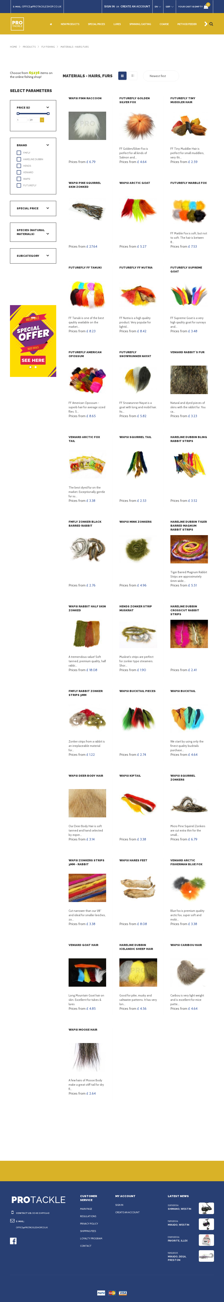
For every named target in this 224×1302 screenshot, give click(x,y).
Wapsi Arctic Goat (133, 183)
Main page (86, 1209)
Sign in (119, 1205)
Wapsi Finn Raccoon (84, 98)
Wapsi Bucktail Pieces (137, 691)
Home (13, 46)
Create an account (128, 1212)
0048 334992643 (39, 1213)
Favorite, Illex (178, 1240)
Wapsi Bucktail (182, 691)
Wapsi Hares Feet (133, 860)
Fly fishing (50, 46)
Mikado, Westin (178, 1224)
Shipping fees (89, 1231)
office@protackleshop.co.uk (44, 6)
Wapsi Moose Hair (83, 1029)
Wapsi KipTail (129, 775)
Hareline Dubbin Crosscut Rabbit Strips (184, 610)
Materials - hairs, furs (78, 46)
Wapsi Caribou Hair (185, 945)
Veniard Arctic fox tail (87, 437)
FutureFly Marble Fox (188, 183)
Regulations (88, 1216)
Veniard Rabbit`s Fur (187, 352)
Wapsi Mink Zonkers (135, 521)
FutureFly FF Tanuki (84, 267)
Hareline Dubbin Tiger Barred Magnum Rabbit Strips (189, 525)
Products (30, 46)
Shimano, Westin (179, 1209)
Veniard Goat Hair (83, 945)
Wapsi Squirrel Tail (135, 437)
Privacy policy (90, 1223)
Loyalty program (92, 1238)
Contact (85, 1246)
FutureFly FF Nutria (135, 267)
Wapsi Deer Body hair (86, 775)
